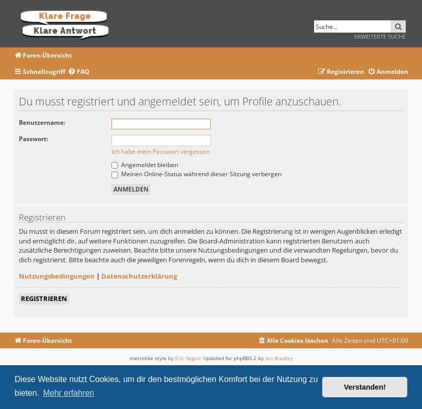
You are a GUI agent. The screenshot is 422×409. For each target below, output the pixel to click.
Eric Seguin (188, 358)
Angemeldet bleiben (144, 164)
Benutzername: (42, 122)
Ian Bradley (279, 358)
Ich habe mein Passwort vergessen (160, 151)
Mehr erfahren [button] (68, 393)
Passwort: (33, 138)
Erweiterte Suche (380, 36)
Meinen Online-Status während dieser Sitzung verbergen (196, 174)
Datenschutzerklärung (139, 276)
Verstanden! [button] (365, 387)
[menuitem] (79, 72)
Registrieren (44, 298)
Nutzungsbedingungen (57, 276)
